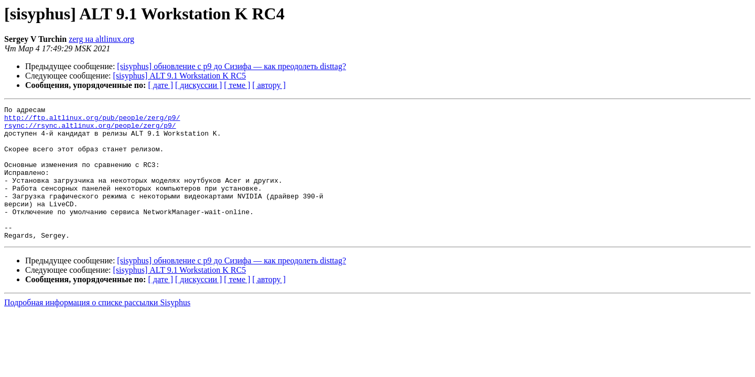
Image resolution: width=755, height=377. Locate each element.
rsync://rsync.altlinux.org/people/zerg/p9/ (90, 130)
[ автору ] (268, 85)
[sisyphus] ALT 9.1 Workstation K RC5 (179, 75)
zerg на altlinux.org (101, 39)
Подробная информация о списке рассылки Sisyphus (97, 329)
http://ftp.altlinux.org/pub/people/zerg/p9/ (92, 120)
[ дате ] (160, 85)
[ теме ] (237, 85)
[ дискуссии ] (198, 85)
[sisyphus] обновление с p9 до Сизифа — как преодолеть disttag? (231, 66)
